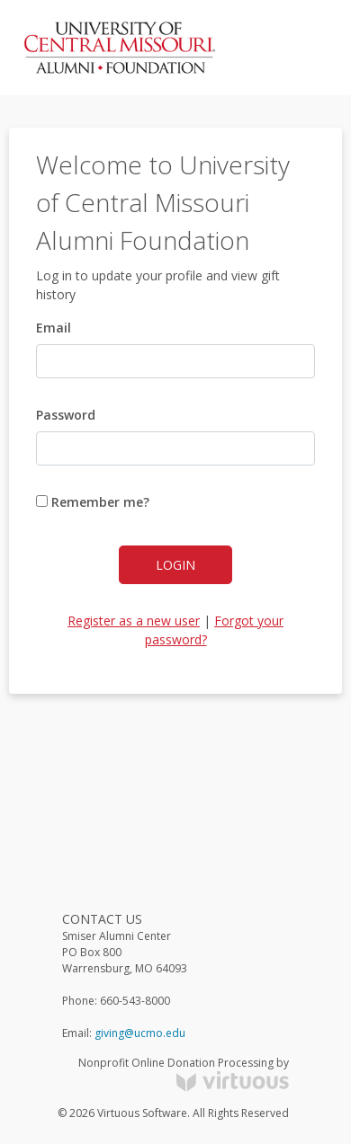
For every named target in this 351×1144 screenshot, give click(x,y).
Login (175, 564)
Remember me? (92, 501)
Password (65, 414)
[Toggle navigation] (302, 48)
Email (53, 327)
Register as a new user (134, 620)
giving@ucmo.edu (139, 1033)
